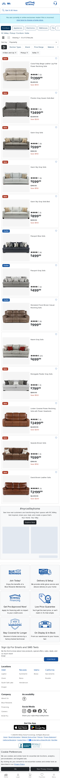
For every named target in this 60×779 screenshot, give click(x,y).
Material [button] (51, 47)
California (49, 670)
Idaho (36, 670)
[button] (4, 47)
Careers (4, 711)
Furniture (5, 28)
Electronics (30, 28)
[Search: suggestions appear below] (30, 10)
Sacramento (49, 674)
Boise (36, 674)
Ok (15, 769)
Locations (6, 666)
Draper (4, 687)
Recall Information (15, 737)
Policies (40, 737)
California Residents (9, 740)
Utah (3, 670)
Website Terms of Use (29, 737)
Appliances (18, 28)
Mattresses (43, 28)
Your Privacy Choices (45, 769)
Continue (51, 659)
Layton (3, 674)
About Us (5, 698)
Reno (21, 678)
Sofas (27, 33)
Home (5, 737)
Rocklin (48, 678)
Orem (3, 678)
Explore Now (30, 522)
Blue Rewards (6, 703)
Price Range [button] (39, 47)
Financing (5, 707)
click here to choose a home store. (30, 20)
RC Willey (5, 33)
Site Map (54, 740)
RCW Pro (4, 716)
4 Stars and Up (9, 53)
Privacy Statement (50, 737)
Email (3, 656)
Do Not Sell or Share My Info (39, 740)
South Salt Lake (7, 683)
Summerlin (23, 674)
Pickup (13, 33)
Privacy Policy (19, 764)
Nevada (23, 670)
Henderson (23, 683)
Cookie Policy (21, 740)
